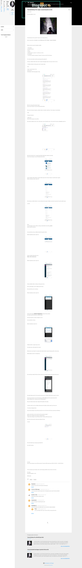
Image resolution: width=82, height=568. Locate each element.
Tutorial (35, 479)
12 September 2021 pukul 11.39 (44, 489)
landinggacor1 (34, 505)
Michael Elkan (51, 565)
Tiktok (1, 11)
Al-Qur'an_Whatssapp (35, 489)
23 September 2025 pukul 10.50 (41, 505)
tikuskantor (33, 483)
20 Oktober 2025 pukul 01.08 (41, 508)
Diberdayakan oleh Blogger (48, 563)
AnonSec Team (34, 494)
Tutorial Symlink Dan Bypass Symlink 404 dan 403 (38, 549)
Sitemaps (4, 10)
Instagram (1, 8)
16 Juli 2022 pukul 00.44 (40, 500)
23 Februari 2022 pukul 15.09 (42, 494)
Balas (32, 487)
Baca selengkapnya (65, 546)
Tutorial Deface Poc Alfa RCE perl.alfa (35, 537)
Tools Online (8, 9)
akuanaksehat (34, 500)
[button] (69, 10)
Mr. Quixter (31, 2)
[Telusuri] (71, 2)
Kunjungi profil (12, 13)
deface (31, 479)
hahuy (36, 508)
